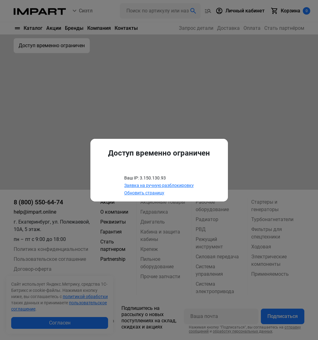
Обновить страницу (144, 192)
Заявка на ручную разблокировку (159, 185)
